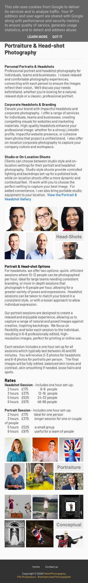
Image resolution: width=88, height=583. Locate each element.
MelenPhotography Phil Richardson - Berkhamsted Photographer (44, 575)
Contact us (51, 566)
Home (36, 566)
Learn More (37, 37)
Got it (57, 37)
